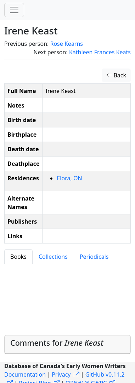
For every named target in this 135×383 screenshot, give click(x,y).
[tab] (67, 344)
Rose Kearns (66, 44)
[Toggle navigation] (14, 10)
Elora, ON (69, 178)
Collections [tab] (53, 257)
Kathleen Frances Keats (100, 52)
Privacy (61, 374)
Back (116, 75)
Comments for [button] (56, 343)
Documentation (25, 374)
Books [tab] (18, 257)
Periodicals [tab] (94, 257)
